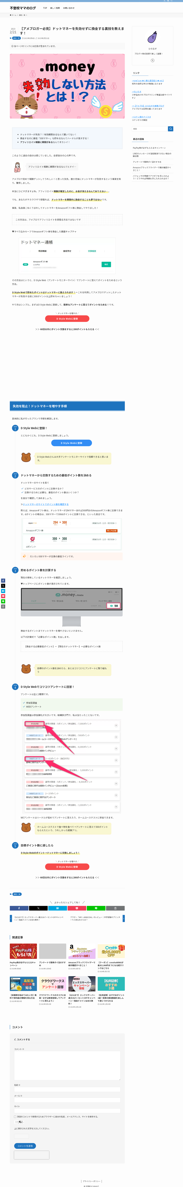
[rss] (168, 1)
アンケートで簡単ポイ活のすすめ (147, 161)
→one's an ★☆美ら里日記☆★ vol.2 (148, 80)
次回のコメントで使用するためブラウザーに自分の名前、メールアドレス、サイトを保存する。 (58, 1116)
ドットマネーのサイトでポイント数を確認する (46, 504)
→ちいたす (136, 91)
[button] (19, 908)
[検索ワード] (152, 128)
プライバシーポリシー (91, 1181)
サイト (17, 1106)
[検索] (171, 1)
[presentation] (31, 1155)
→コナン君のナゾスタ (141, 116)
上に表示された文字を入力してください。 (32, 1128)
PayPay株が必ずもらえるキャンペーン (149, 147)
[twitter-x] (164, 1)
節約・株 (16, 38)
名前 (17, 1084)
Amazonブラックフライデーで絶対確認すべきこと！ (152, 169)
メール (18, 1095)
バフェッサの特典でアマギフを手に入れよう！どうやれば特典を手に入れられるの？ (151, 177)
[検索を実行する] (170, 128)
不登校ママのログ (23, 8)
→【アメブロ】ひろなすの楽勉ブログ (148, 105)
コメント (19, 1049)
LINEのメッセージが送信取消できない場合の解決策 (152, 155)
